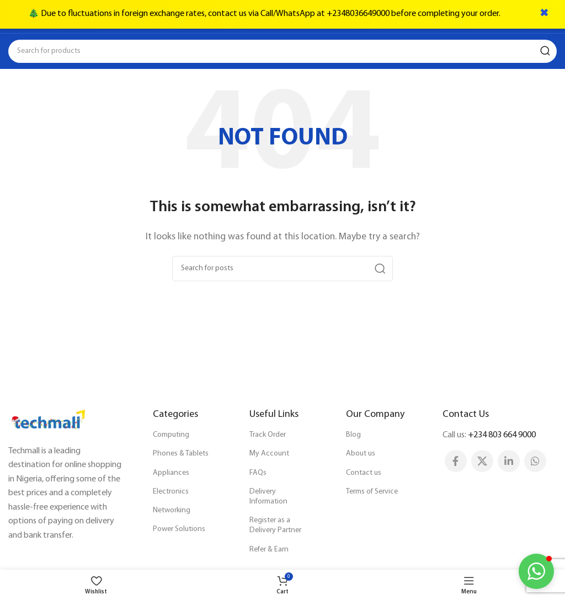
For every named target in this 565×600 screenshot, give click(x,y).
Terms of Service (372, 492)
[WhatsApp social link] (535, 461)
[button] (536, 571)
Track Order (267, 435)
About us (360, 453)
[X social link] (482, 461)
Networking (171, 510)
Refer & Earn (269, 549)
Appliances (171, 473)
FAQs (257, 473)
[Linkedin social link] (509, 461)
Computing (171, 435)
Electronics (171, 492)
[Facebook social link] (456, 461)
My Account (269, 453)
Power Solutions (179, 529)
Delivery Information (268, 497)
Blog (353, 435)
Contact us (363, 473)
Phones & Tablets (181, 453)
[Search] (282, 51)
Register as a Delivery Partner (275, 525)
